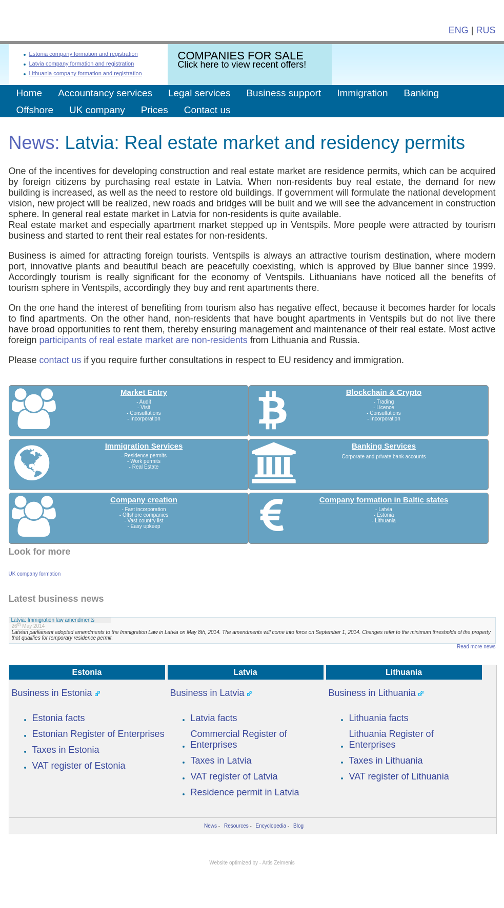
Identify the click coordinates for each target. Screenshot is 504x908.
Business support (283, 93)
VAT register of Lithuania (399, 776)
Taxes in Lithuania (386, 760)
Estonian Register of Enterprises (98, 734)
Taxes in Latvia (221, 760)
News (210, 826)
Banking (421, 93)
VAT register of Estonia (79, 766)
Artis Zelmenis (278, 862)
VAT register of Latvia (234, 776)
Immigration (362, 93)
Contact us (207, 109)
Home (29, 93)
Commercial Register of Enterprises (239, 739)
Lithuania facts (379, 718)
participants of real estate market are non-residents (143, 340)
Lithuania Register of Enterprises (391, 739)
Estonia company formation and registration (83, 54)
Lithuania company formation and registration (85, 73)
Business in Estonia (52, 693)
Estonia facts (58, 718)
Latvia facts (214, 718)
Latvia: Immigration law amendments (53, 620)
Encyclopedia (271, 826)
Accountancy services (105, 93)
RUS (485, 30)
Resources (236, 826)
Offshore (35, 109)
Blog (298, 826)
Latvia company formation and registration (81, 63)
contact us (60, 360)
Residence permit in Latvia (245, 792)
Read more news (476, 646)
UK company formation (35, 574)
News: (34, 142)
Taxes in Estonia (65, 750)
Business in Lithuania (372, 693)
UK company (97, 109)
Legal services (199, 93)
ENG (459, 30)
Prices (154, 109)
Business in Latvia (207, 693)
